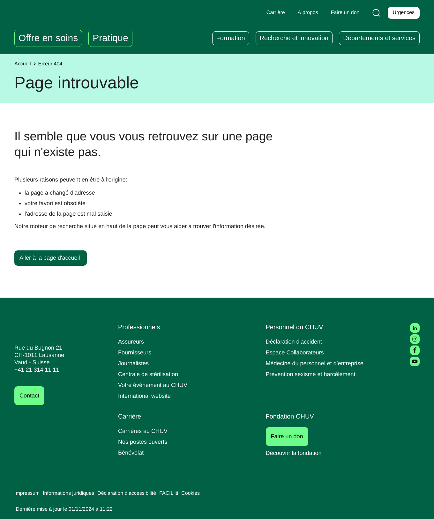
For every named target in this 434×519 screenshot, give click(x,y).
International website (147, 395)
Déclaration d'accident (296, 341)
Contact (30, 395)
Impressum (27, 493)
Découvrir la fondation (296, 452)
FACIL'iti (180, 493)
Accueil (23, 64)
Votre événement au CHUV (154, 385)
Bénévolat (131, 452)
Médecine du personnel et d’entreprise (318, 363)
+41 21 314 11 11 (35, 370)
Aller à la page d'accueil (51, 257)
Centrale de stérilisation (150, 374)
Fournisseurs (135, 352)
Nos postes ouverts (144, 441)
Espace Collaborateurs (296, 352)
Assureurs (132, 341)
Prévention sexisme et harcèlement (313, 374)
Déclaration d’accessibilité (136, 493)
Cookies (203, 493)
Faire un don (290, 436)
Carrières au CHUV (144, 430)
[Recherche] (375, 12)
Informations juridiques (73, 493)
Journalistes (134, 363)
